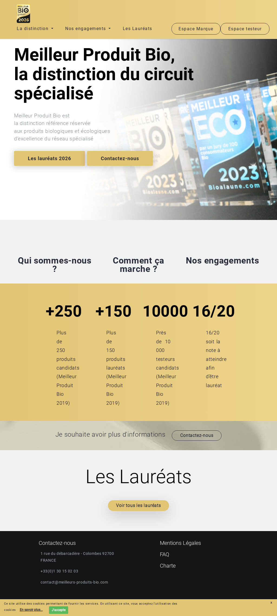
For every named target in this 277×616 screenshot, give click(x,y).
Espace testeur (245, 28)
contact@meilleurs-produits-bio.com (74, 582)
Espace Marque (196, 28)
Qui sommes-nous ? (54, 264)
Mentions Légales (180, 543)
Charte (168, 565)
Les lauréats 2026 (49, 158)
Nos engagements (222, 260)
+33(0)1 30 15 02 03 (59, 571)
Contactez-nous (120, 158)
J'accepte (58, 610)
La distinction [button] (33, 28)
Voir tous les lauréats (138, 505)
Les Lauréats (137, 28)
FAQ (164, 554)
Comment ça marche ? (138, 264)
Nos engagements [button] (86, 28)
